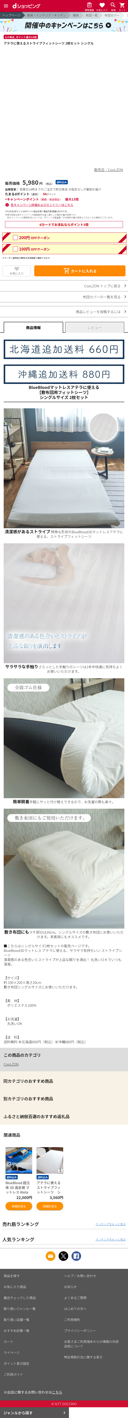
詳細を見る (19, 1206)
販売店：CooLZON (108, 169)
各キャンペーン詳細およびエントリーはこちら (42, 205)
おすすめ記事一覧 (16, 1330)
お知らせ (70, 1286)
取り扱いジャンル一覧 (20, 1308)
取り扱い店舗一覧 (16, 1319)
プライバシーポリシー (80, 1330)
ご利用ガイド (13, 1374)
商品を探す (12, 1275)
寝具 (76, 15)
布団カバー (112, 15)
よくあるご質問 (75, 1297)
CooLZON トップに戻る (102, 286)
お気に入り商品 (15, 1286)
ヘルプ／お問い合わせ (80, 1275)
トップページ (11, 15)
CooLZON (11, 1064)
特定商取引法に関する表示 (83, 1357)
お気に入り (17, 273)
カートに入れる (80, 271)
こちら (57, 1392)
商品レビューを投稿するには (98, 311)
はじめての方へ (75, 1308)
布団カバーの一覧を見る (102, 296)
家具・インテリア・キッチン (46, 15)
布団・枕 (92, 15)
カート (8, 1341)
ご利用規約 (72, 1319)
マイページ (12, 1352)
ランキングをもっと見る (110, 1224)
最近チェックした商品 (20, 1297)
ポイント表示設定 (16, 1363)
